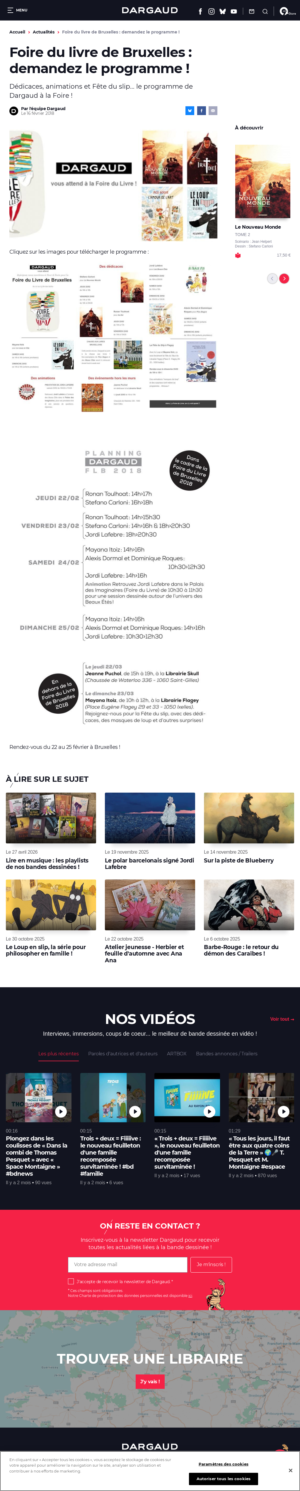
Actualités (43, 32)
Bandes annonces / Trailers (227, 1054)
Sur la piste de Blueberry (239, 860)
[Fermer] (290, 1472)
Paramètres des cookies (223, 1465)
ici (190, 1295)
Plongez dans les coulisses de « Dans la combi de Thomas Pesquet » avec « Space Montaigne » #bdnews (36, 1156)
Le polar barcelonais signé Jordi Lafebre (149, 863)
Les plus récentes (58, 1054)
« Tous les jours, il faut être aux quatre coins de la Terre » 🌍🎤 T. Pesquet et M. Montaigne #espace (259, 1152)
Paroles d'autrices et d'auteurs (123, 1054)
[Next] (284, 278)
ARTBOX (177, 1054)
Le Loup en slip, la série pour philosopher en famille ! (46, 950)
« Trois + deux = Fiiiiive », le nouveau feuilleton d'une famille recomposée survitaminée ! (187, 1152)
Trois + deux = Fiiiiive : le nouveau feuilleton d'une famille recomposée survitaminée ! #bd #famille (110, 1156)
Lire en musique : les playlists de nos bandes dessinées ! (47, 863)
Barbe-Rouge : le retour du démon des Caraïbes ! (241, 950)
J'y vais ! (150, 1381)
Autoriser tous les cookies (223, 1480)
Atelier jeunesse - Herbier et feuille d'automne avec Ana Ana (144, 954)
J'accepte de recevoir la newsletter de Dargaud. (123, 1281)
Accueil (17, 32)
